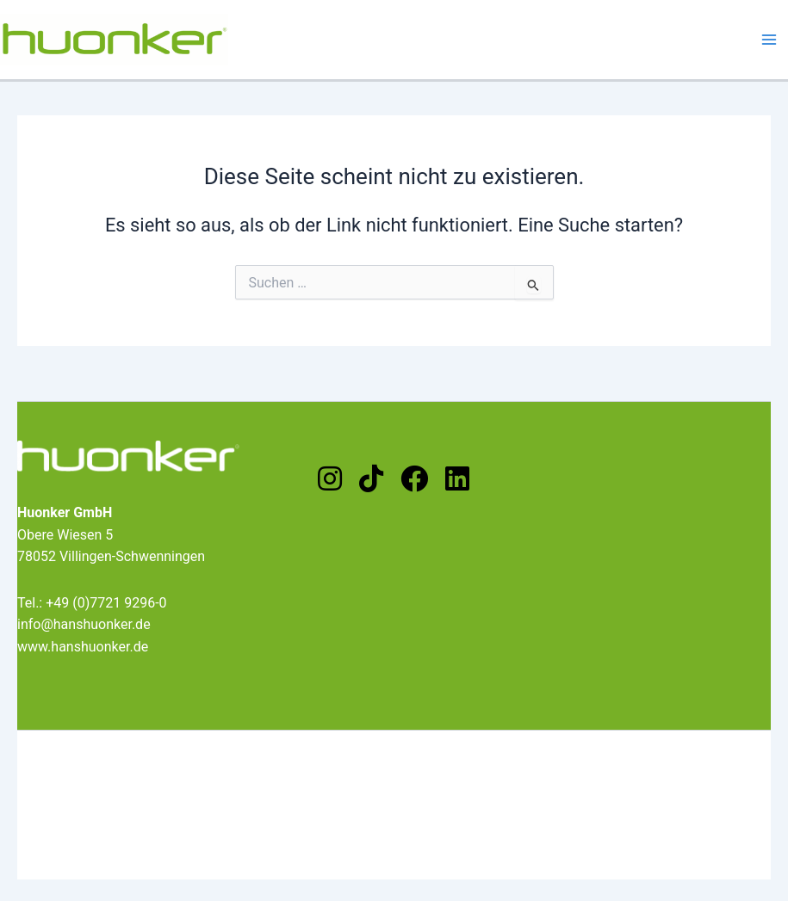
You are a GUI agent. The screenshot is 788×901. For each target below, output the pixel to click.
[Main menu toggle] (769, 40)
